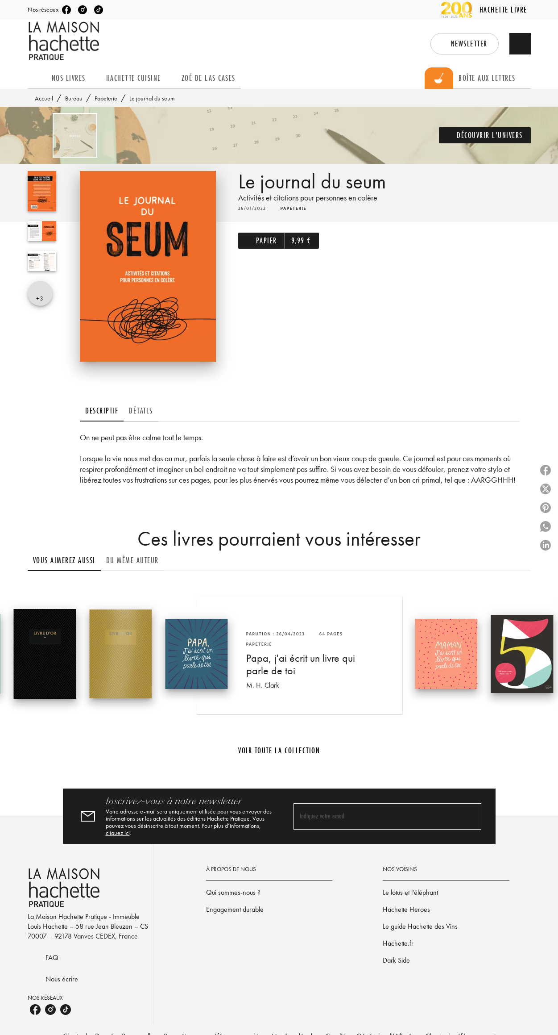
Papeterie (106, 98)
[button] (464, 43)
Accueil (44, 98)
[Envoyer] (470, 816)
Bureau (74, 98)
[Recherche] (520, 43)
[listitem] (66, 10)
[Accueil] (65, 41)
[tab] (37, 78)
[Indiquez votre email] (376, 816)
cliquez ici (118, 833)
